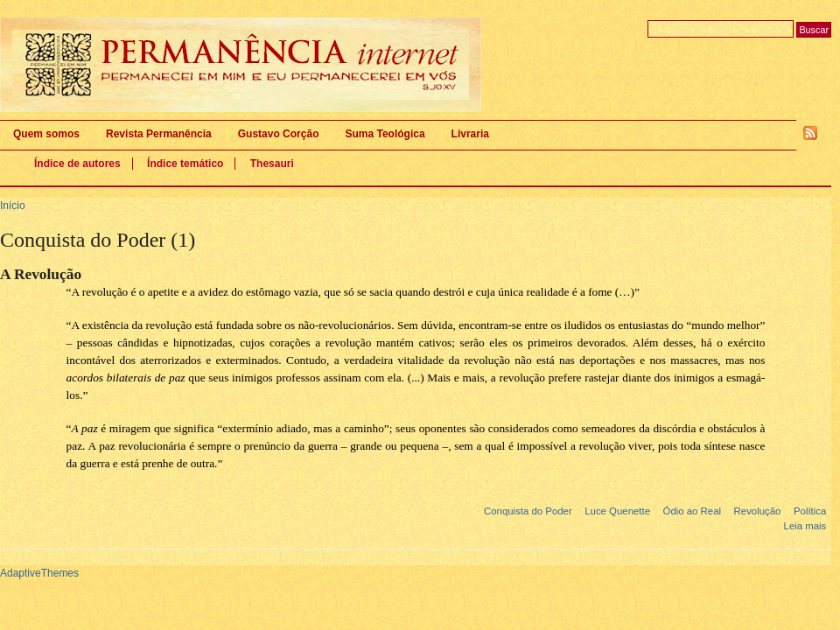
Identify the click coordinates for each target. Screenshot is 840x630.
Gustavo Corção (278, 134)
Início (12, 206)
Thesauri (272, 164)
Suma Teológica (384, 134)
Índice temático (185, 164)
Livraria (470, 134)
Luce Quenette (617, 511)
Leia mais (805, 526)
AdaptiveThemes (39, 573)
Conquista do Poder (528, 511)
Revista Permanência (159, 134)
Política (810, 511)
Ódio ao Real (692, 511)
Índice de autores (77, 164)
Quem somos (46, 134)
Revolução (757, 511)
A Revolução (40, 274)
